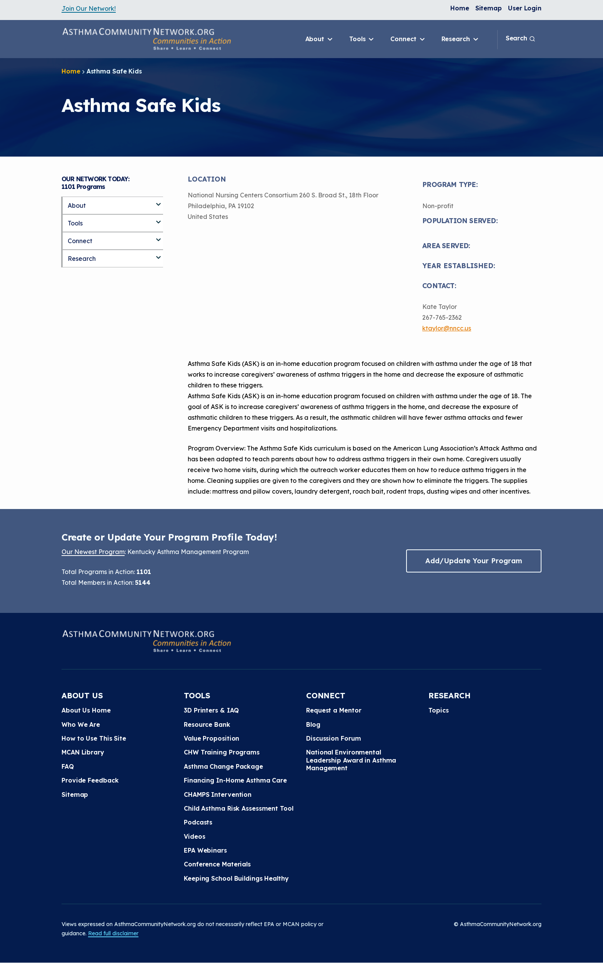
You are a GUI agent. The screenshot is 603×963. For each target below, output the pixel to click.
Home (459, 8)
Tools (362, 39)
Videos (194, 836)
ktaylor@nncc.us (446, 328)
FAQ (68, 766)
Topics (438, 710)
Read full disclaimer (113, 933)
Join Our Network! (89, 8)
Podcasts (198, 822)
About (319, 39)
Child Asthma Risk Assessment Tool (238, 808)
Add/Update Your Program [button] (473, 560)
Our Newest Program (93, 552)
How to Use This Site (94, 738)
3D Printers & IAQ (211, 710)
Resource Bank (207, 724)
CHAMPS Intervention (218, 794)
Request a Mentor (333, 710)
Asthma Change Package (223, 766)
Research (460, 39)
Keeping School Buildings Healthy (236, 878)
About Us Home (86, 710)
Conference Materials (217, 864)
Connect (408, 39)
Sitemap (488, 8)
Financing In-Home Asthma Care (235, 780)
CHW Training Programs (222, 752)
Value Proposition (211, 738)
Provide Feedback (90, 780)
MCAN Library (83, 752)
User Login (524, 8)
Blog (313, 724)
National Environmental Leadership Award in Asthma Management (351, 760)
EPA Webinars (205, 850)
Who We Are (81, 724)
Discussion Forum (333, 738)
